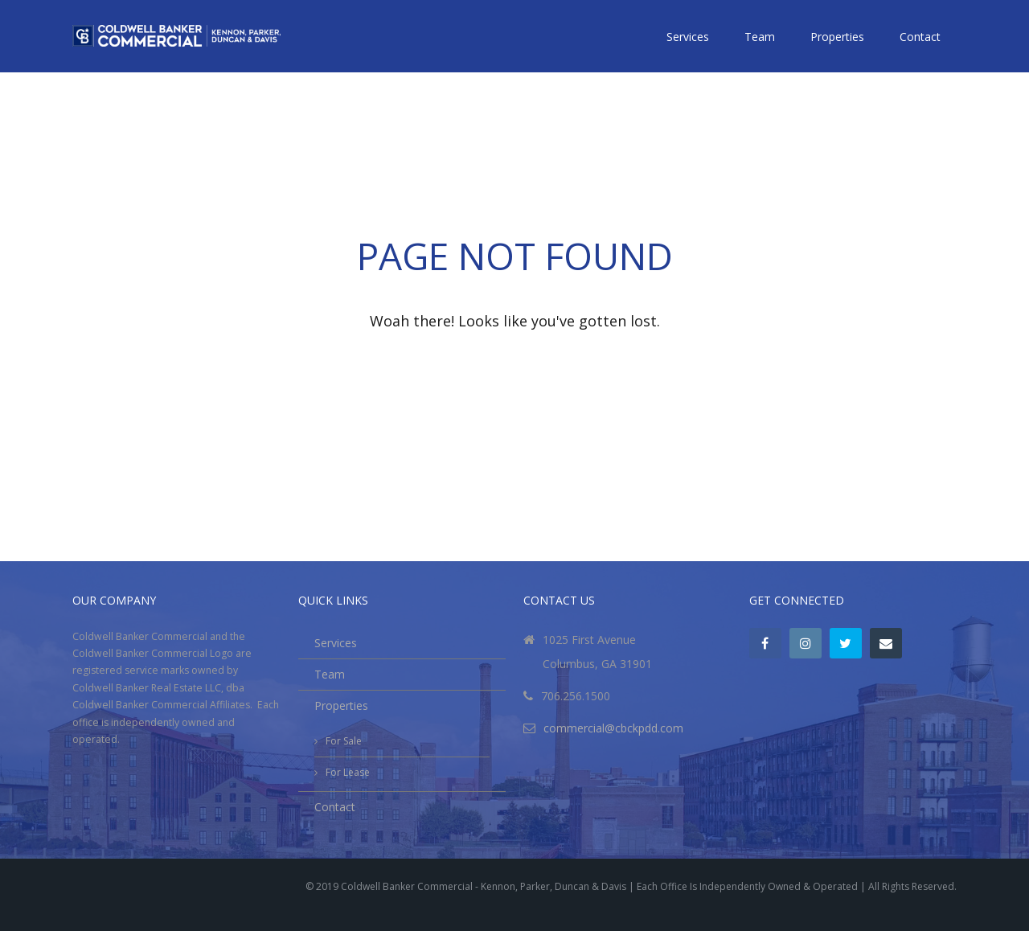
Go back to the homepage (514, 361)
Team (759, 36)
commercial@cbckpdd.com (613, 728)
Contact (920, 36)
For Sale (344, 741)
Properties (837, 36)
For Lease (348, 772)
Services (687, 36)
